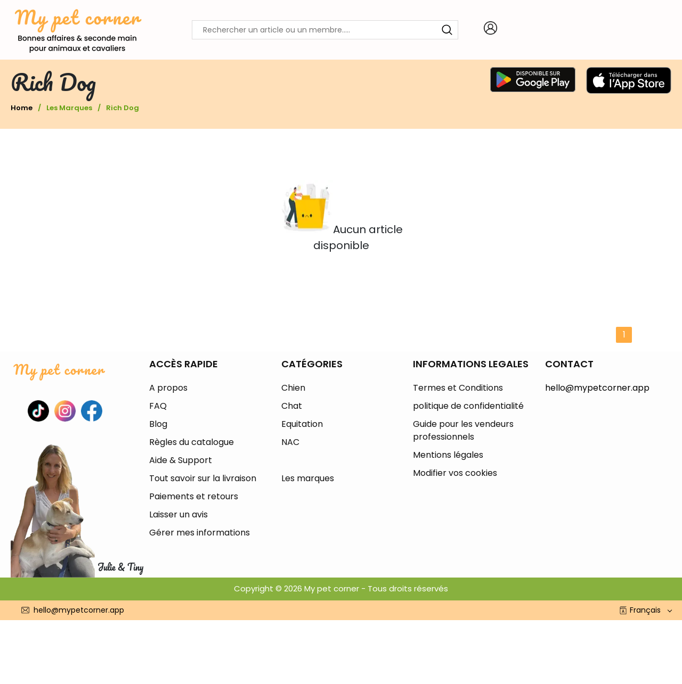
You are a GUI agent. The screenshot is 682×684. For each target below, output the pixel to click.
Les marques (69, 108)
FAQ (158, 406)
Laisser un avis (178, 514)
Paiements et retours (193, 496)
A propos (168, 388)
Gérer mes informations (199, 532)
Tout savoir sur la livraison (202, 478)
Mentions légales (448, 455)
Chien (293, 388)
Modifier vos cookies (455, 473)
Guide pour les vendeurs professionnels (463, 430)
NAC (290, 442)
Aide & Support (180, 460)
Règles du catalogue (191, 442)
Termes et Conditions (458, 388)
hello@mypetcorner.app (597, 388)
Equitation (302, 424)
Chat (291, 406)
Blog (158, 424)
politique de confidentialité (468, 406)
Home (22, 108)
